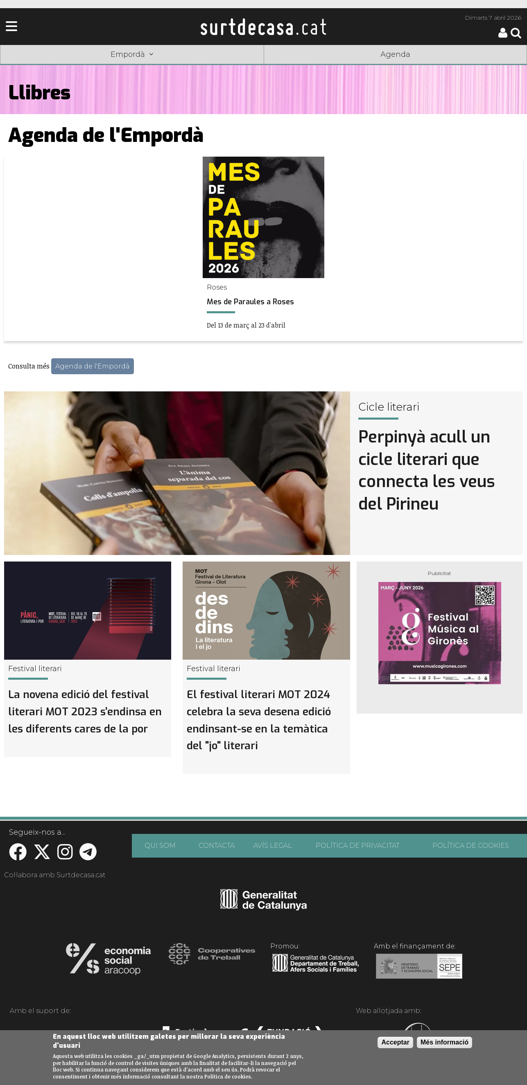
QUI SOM (160, 845)
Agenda (395, 54)
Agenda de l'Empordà (92, 366)
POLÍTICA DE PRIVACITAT (358, 845)
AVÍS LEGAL (272, 845)
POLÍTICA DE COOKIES (470, 845)
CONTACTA (217, 845)
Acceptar (395, 1042)
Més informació (444, 1042)
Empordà (132, 54)
